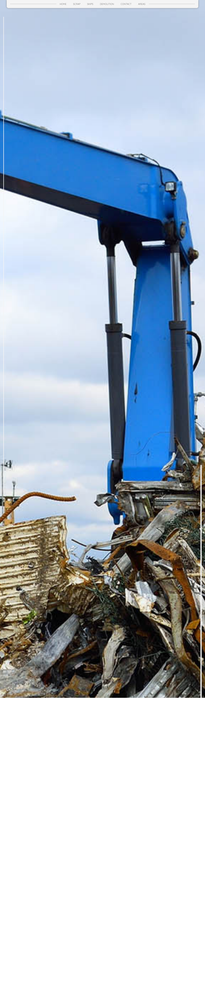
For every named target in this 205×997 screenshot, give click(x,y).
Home (63, 4)
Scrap (76, 4)
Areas (141, 4)
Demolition (107, 4)
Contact (126, 4)
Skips (90, 4)
